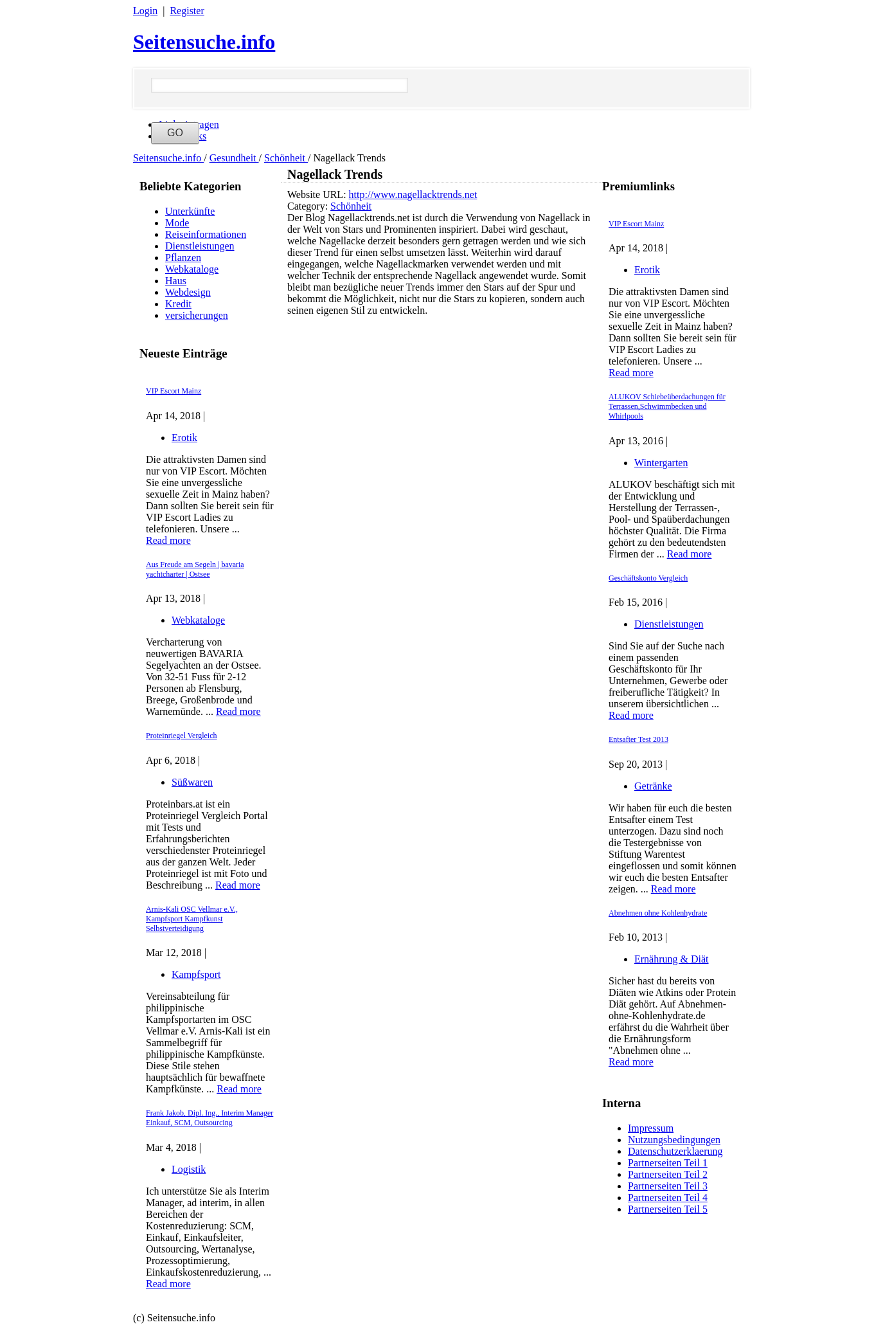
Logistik (189, 1169)
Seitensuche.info (204, 41)
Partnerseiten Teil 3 (668, 1185)
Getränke (653, 786)
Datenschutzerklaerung (675, 1151)
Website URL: (318, 194)
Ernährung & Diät (671, 959)
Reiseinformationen (205, 234)
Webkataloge (192, 269)
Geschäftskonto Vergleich (648, 578)
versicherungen (196, 315)
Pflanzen (183, 257)
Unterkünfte (190, 211)
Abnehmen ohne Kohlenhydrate (658, 913)
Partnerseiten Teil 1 (668, 1162)
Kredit (178, 303)
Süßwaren (192, 782)
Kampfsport (196, 974)
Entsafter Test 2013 (638, 739)
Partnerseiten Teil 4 (668, 1197)
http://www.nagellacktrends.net (413, 194)
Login (145, 10)
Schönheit (286, 157)
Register (187, 10)
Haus (175, 280)
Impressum (650, 1128)
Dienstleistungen (200, 245)
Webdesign (188, 292)
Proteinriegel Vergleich (181, 735)
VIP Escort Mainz (173, 390)
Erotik (184, 437)
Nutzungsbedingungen (674, 1139)
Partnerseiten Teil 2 (668, 1174)
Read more (168, 540)
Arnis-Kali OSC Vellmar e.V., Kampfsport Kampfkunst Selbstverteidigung (192, 919)
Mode (177, 222)
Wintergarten (661, 462)
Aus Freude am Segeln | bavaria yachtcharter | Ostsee (195, 569)
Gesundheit (234, 157)
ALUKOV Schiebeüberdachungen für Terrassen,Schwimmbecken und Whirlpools (667, 406)
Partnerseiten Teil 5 (668, 1209)
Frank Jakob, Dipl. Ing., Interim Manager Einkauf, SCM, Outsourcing (209, 1117)
